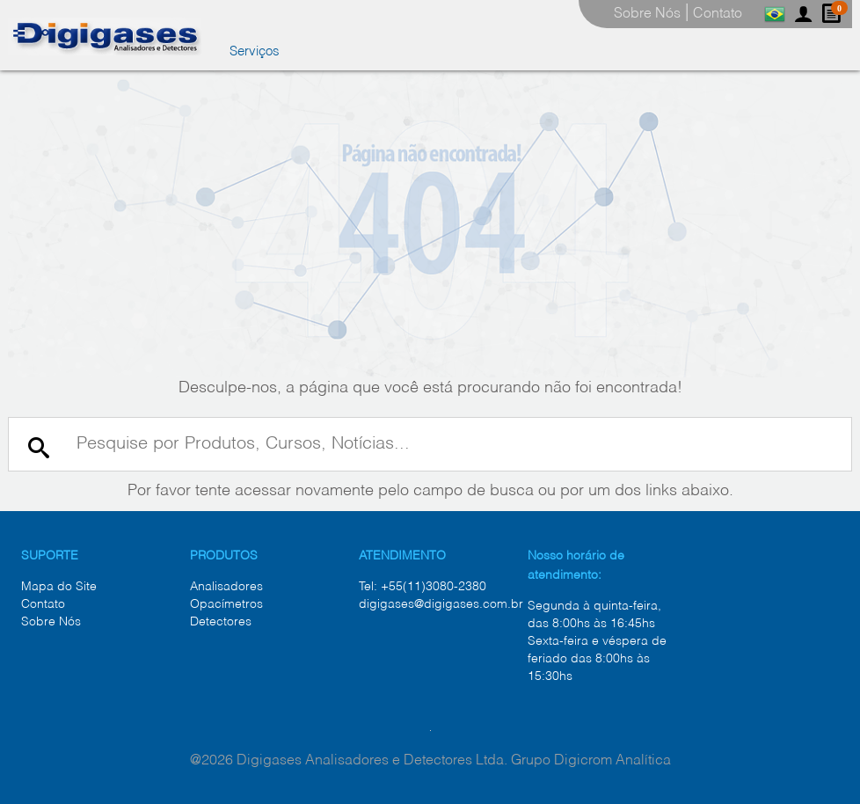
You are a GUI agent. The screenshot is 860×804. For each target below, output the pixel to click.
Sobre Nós (51, 622)
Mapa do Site (59, 587)
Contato (43, 604)
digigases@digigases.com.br (441, 604)
